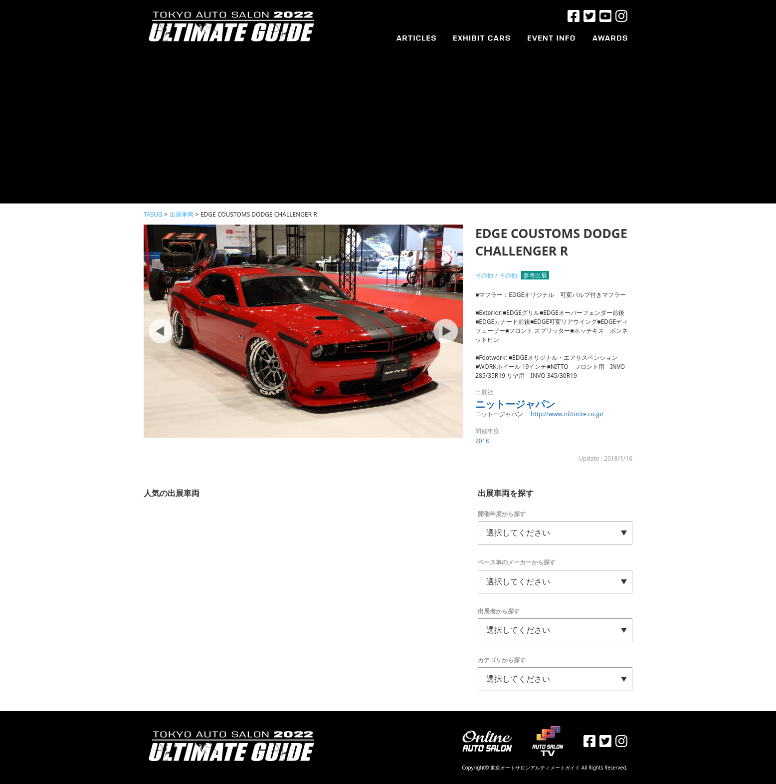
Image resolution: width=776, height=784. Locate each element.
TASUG (153, 214)
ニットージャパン (515, 404)
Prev (161, 331)
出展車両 (182, 214)
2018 (482, 441)
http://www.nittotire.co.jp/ (567, 414)
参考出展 (535, 275)
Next (445, 331)
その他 (484, 275)
